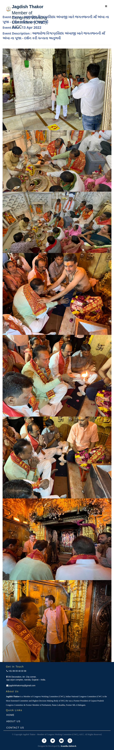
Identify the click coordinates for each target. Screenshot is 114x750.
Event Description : (54, 36)
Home (10, 715)
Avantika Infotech (68, 746)
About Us (13, 721)
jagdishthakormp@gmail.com (20, 685)
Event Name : (56, 19)
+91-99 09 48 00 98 (16, 671)
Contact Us (15, 727)
